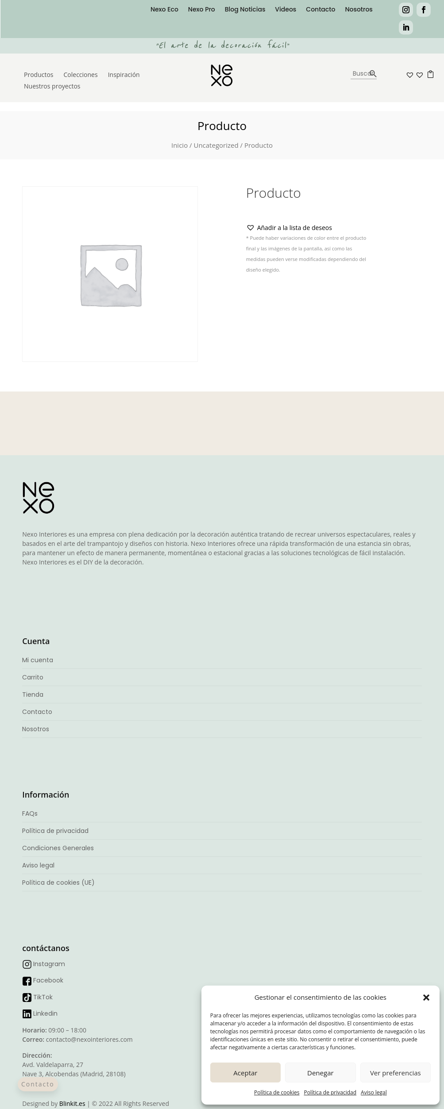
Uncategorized (215, 145)
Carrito (32, 677)
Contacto (320, 10)
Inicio (179, 145)
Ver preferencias (395, 1072)
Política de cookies (277, 1092)
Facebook (48, 980)
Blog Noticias (245, 10)
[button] (426, 997)
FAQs (30, 813)
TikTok (43, 997)
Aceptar (245, 1072)
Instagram (49, 963)
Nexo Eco (164, 10)
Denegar (320, 1072)
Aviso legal (374, 1092)
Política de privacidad (330, 1092)
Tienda (32, 694)
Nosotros (358, 10)
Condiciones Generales (58, 848)
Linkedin (45, 1013)
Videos (285, 10)
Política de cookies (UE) (58, 882)
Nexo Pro (201, 10)
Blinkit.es (72, 1103)
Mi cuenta (37, 660)
